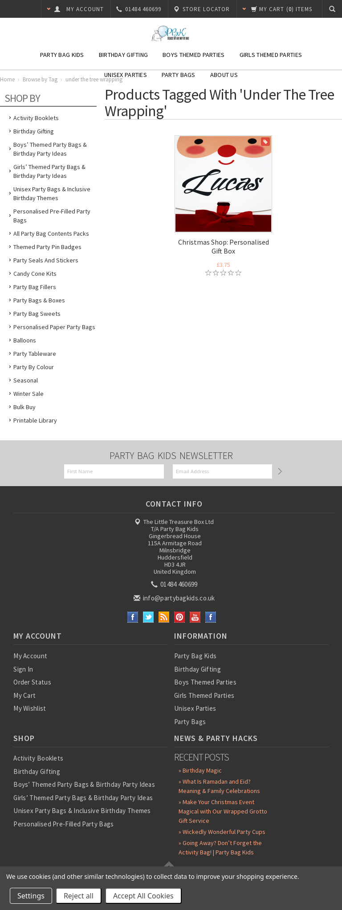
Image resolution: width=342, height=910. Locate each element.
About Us (224, 75)
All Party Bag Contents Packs (51, 234)
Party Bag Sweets (37, 314)
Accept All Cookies (143, 896)
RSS (164, 617)
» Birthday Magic (200, 770)
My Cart (24, 695)
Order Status (32, 682)
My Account (30, 656)
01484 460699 (175, 584)
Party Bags (178, 75)
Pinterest (179, 617)
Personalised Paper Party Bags (54, 327)
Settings (31, 896)
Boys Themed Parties (193, 55)
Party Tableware (34, 354)
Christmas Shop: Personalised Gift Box (223, 246)
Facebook (132, 617)
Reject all (79, 896)
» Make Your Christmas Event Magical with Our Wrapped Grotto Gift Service (223, 811)
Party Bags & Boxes (39, 300)
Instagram (210, 617)
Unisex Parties (125, 75)
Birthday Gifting (123, 55)
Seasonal (25, 380)
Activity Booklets (36, 118)
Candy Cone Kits (35, 274)
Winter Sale (28, 394)
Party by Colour (33, 367)
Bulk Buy (24, 407)
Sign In (23, 669)
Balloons (24, 340)
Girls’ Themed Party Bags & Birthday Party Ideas (49, 171)
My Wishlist (29, 708)
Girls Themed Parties (271, 55)
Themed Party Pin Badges (47, 247)
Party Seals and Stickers (45, 260)
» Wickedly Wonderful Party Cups (222, 832)
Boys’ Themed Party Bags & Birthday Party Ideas (50, 149)
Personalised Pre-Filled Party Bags (51, 215)
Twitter (148, 617)
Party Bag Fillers (34, 287)
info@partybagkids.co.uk (175, 598)
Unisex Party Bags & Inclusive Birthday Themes (51, 193)
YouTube (195, 617)
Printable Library (35, 420)
